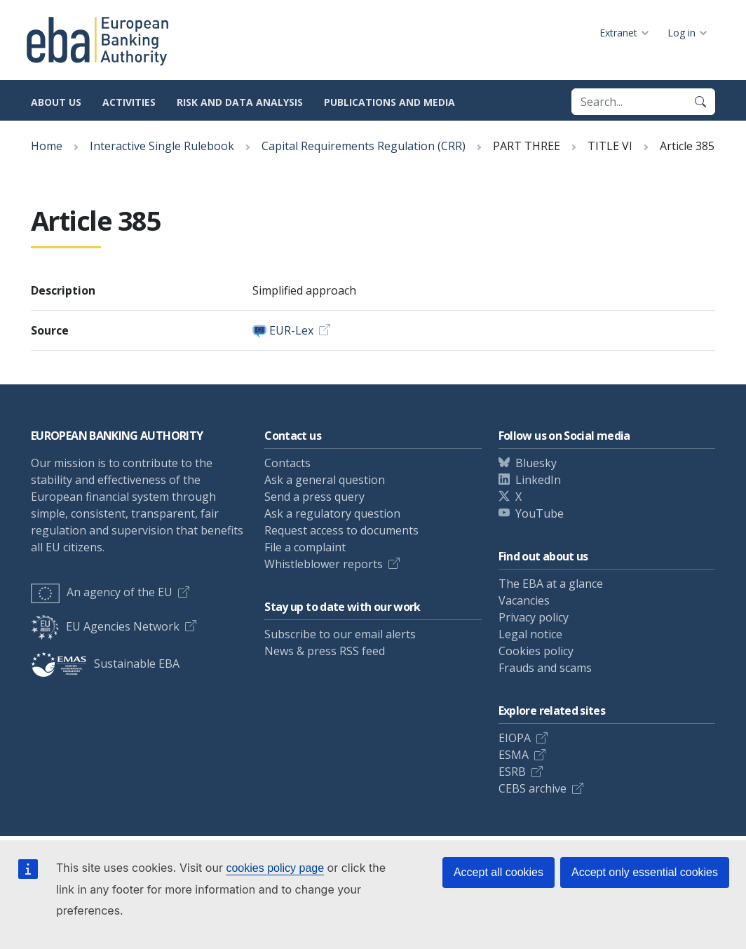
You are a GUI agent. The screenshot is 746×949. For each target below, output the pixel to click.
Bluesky (536, 463)
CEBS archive (533, 788)
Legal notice (530, 634)
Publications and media (389, 102)
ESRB (512, 771)
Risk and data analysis (240, 102)
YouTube (539, 513)
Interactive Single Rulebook (162, 146)
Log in (681, 32)
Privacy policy (534, 617)
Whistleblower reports (323, 564)
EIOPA (515, 738)
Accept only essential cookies (644, 872)
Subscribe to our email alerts (340, 634)
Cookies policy (536, 651)
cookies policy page (275, 868)
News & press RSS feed (324, 651)
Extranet (618, 32)
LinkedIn (538, 479)
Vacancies (524, 600)
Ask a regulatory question (332, 513)
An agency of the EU (101, 592)
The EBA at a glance (551, 583)
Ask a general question (324, 479)
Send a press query (314, 496)
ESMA (514, 754)
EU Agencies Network (105, 626)
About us (56, 102)
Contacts (287, 463)
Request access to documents (341, 530)
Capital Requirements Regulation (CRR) (364, 146)
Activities (129, 102)
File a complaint (305, 547)
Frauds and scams (545, 667)
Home (46, 146)
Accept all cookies (498, 872)
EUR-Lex (291, 330)
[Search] (700, 101)
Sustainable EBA (105, 663)
